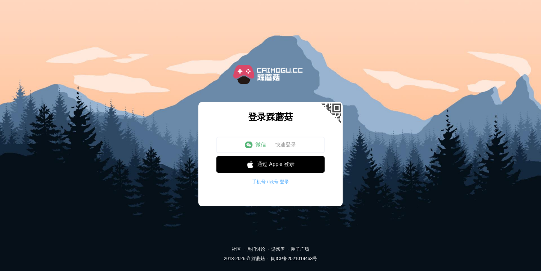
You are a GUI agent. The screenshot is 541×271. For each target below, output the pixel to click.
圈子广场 (300, 249)
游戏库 (278, 249)
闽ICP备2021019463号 (294, 258)
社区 (236, 249)
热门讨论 (256, 249)
